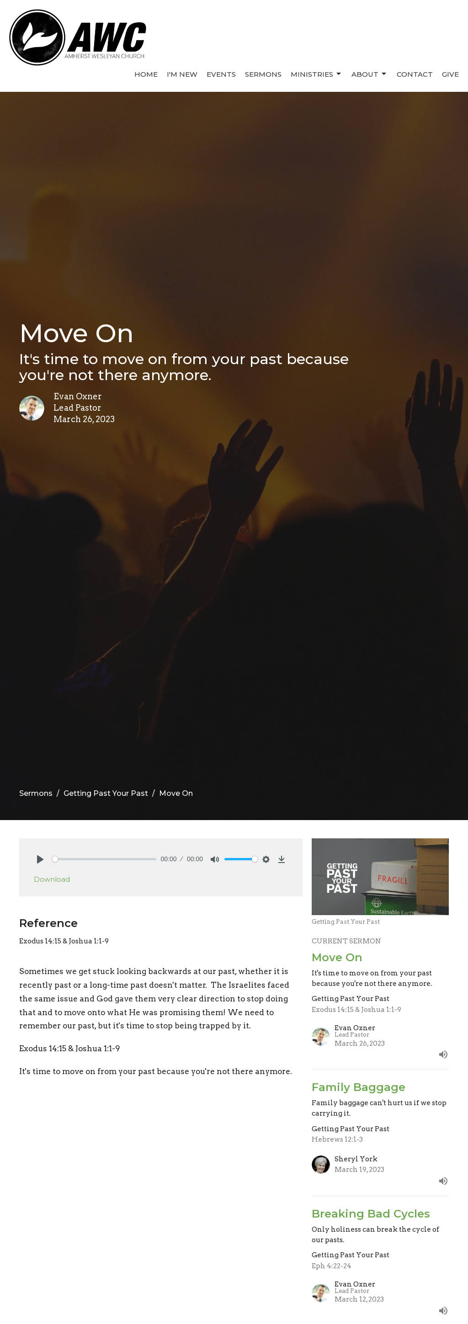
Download (52, 879)
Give (450, 74)
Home (146, 74)
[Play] (40, 859)
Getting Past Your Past (106, 793)
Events (221, 74)
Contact (415, 74)
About (369, 74)
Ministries (316, 74)
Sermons (263, 74)
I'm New (182, 74)
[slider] (104, 859)
